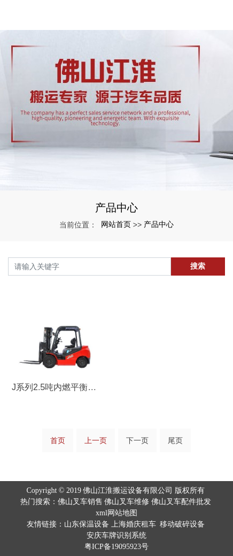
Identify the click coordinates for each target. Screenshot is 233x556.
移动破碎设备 (182, 524)
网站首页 (116, 224)
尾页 (175, 440)
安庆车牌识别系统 (116, 535)
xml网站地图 (116, 513)
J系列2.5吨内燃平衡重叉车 (58, 387)
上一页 (95, 440)
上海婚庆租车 (133, 524)
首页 (57, 440)
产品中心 (159, 224)
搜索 (197, 266)
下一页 (137, 440)
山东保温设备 (86, 524)
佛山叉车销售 (80, 502)
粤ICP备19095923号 (116, 547)
